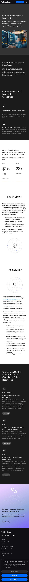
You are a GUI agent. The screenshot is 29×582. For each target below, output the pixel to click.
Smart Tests (4, 551)
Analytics (3, 555)
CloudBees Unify (5, 541)
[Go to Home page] (5, 2)
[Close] (27, 562)
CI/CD (2, 544)
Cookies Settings (14, 572)
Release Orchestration (6, 553)
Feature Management (6, 548)
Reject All (14, 576)
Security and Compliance (7, 546)
